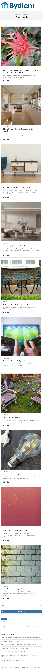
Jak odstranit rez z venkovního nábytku (15, 304)
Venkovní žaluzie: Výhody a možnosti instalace (13, 651)
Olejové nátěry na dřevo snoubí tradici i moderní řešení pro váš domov (19, 644)
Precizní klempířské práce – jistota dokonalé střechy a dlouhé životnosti (20, 637)
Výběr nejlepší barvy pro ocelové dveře (15, 530)
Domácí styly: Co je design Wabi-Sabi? (15, 246)
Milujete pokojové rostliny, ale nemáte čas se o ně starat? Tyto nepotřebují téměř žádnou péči (21, 71)
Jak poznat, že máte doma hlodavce (10, 641)
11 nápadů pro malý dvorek (11, 417)
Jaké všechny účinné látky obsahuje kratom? (12, 660)
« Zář (2, 611)
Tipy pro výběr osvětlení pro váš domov (15, 474)
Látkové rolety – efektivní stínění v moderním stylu (14, 648)
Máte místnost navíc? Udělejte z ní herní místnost (18, 361)
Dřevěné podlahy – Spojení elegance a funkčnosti (14, 664)
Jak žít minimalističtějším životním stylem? (17, 187)
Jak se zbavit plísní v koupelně (12, 589)
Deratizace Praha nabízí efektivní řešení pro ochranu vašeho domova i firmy (20, 667)
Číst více (6, 80)
